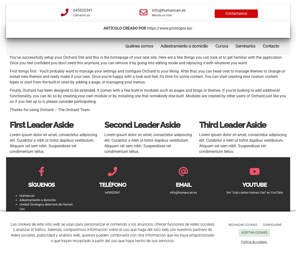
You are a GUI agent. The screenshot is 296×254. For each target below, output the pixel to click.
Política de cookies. (254, 242)
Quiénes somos (139, 46)
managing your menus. (126, 82)
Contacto (271, 46)
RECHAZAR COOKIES (242, 225)
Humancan (26, 195)
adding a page (88, 82)
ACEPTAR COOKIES (254, 232)
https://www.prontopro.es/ (170, 28)
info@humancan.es (169, 10)
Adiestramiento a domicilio (184, 46)
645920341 (83, 10)
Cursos (221, 46)
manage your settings (98, 71)
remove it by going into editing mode (146, 63)
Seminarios (245, 46)
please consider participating (71, 101)
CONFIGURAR (272, 225)
